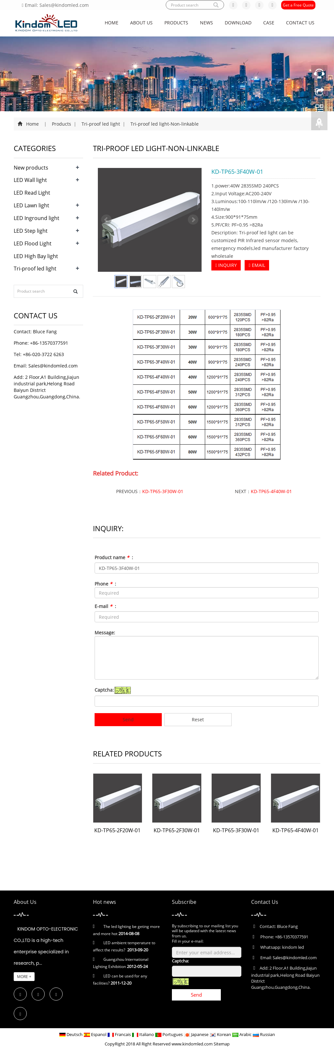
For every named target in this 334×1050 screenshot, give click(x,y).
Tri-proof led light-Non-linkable (164, 124)
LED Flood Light (33, 243)
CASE (268, 23)
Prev (106, 219)
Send (128, 719)
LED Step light (31, 230)
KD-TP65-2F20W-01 (117, 830)
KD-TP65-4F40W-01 (271, 491)
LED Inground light (36, 218)
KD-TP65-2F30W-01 (177, 830)
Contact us (300, 23)
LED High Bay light (36, 256)
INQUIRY (226, 265)
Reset (198, 719)
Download (238, 23)
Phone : (105, 584)
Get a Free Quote (298, 5)
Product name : (114, 557)
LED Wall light (30, 180)
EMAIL (257, 265)
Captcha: (104, 690)
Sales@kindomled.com (53, 366)
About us (141, 23)
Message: (105, 632)
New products (31, 167)
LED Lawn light (31, 205)
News (206, 23)
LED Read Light (32, 192)
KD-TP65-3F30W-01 (162, 491)
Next (193, 219)
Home (111, 23)
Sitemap (222, 1044)
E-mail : (105, 606)
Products (176, 23)
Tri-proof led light (100, 124)
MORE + (24, 976)
